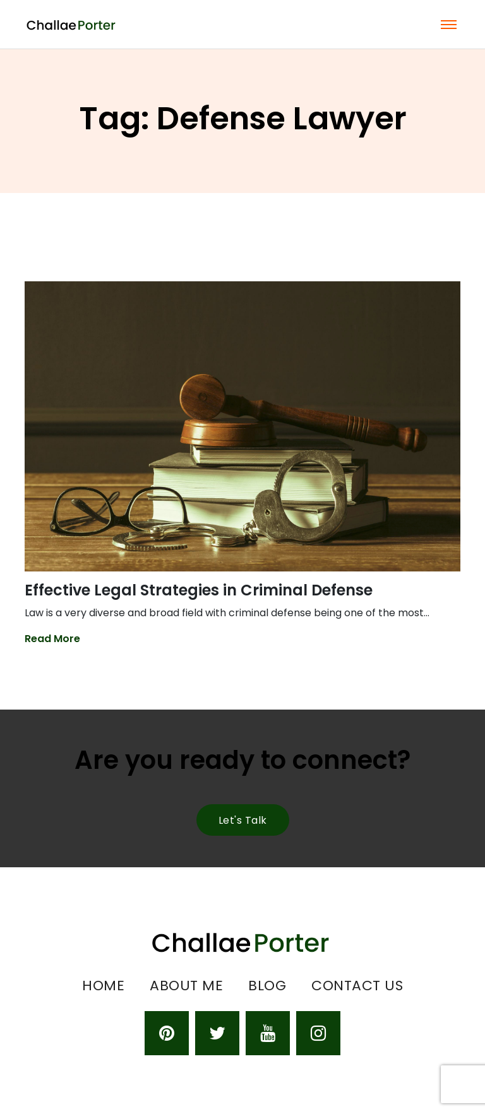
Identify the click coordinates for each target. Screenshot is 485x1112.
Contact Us (357, 985)
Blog (267, 985)
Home (103, 985)
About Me (186, 985)
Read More (52, 638)
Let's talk (243, 820)
